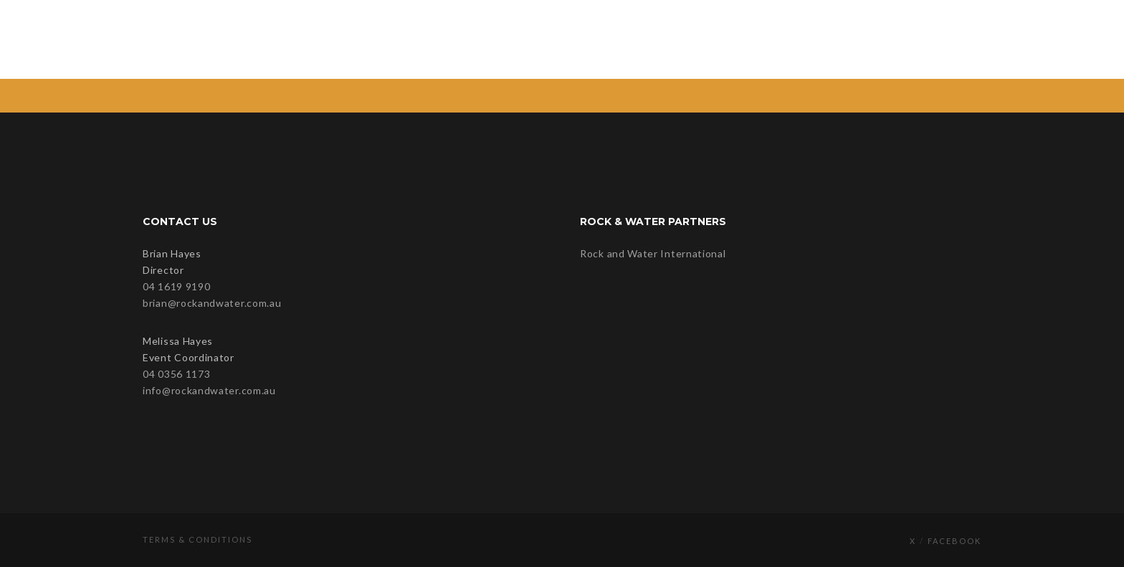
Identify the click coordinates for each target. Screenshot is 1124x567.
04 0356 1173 (176, 374)
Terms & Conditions (197, 539)
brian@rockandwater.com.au (212, 303)
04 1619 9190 (176, 286)
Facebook (954, 540)
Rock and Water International (653, 253)
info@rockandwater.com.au (209, 390)
